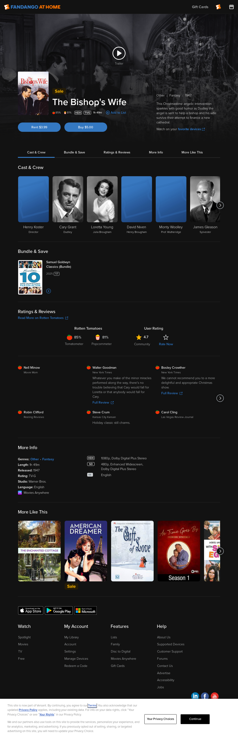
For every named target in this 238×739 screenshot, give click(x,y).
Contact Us (165, 666)
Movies (23, 644)
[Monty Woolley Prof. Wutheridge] (171, 205)
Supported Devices (170, 644)
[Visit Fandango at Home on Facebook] (205, 697)
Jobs (160, 687)
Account (70, 644)
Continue (195, 719)
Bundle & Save (74, 152)
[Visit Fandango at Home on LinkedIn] (195, 697)
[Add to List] (48, 291)
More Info (156, 152)
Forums (162, 659)
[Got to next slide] (220, 205)
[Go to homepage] (32, 7)
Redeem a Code (75, 666)
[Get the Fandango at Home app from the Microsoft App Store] (85, 610)
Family (115, 644)
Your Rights (46, 714)
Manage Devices (76, 659)
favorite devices (191, 129)
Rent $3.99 (39, 127)
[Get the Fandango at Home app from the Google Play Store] (59, 610)
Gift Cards (118, 666)
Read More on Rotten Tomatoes (43, 318)
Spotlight (24, 637)
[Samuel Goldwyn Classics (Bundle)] (64, 264)
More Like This (192, 152)
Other (34, 459)
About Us (163, 637)
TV (20, 651)
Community (142, 344)
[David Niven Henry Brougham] (136, 205)
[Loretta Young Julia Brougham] (102, 205)
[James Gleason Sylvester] (205, 205)
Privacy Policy (28, 710)
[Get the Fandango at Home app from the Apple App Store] (30, 610)
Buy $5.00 (85, 127)
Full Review (103, 402)
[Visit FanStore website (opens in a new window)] (231, 7)
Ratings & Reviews (117, 152)
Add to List (118, 113)
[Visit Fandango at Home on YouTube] (214, 697)
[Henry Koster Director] (33, 205)
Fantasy (48, 459)
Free (21, 659)
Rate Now (166, 344)
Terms (92, 705)
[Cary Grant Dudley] (67, 205)
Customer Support (170, 651)
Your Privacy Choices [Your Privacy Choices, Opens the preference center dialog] (160, 719)
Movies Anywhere (123, 659)
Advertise (163, 673)
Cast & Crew (36, 152)
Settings (70, 651)
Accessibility (165, 680)
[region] (119, 719)
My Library (71, 637)
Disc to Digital (120, 651)
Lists (114, 637)
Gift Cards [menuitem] (200, 7)
